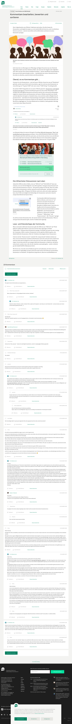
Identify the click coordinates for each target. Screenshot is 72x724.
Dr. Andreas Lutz (59, 258)
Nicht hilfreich (19, 286)
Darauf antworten (31, 286)
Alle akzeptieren (20, 718)
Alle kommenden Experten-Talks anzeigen (38, 691)
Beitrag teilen (11, 258)
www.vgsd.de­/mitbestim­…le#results (14, 382)
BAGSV (11, 692)
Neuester (44, 268)
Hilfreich (9, 286)
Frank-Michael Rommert (12, 327)
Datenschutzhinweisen (39, 713)
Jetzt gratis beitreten (57, 671)
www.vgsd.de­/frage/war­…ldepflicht (38, 560)
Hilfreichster (51, 268)
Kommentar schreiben (11, 274)
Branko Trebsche (13, 492)
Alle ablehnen (34, 718)
